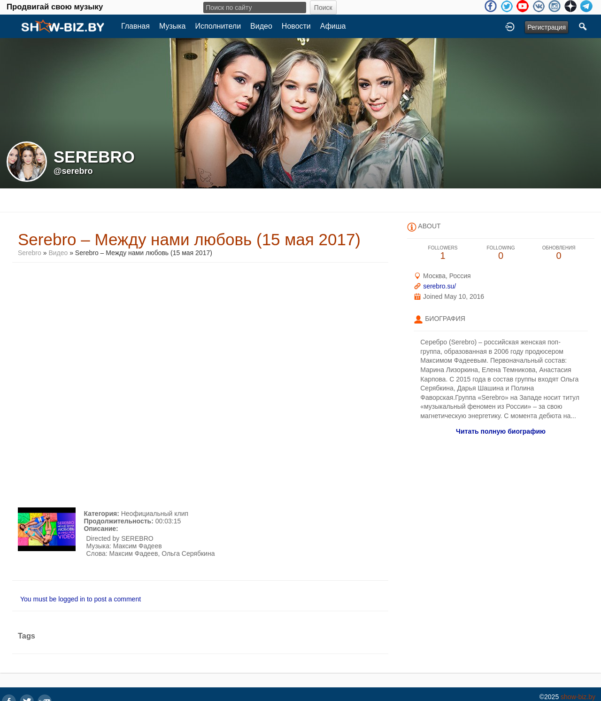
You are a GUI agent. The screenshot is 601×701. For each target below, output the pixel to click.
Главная (135, 26)
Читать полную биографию (501, 431)
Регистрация (546, 27)
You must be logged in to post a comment (80, 599)
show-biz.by (578, 697)
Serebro (30, 253)
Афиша (333, 26)
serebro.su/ (439, 286)
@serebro (73, 171)
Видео (261, 26)
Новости (296, 26)
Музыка (172, 26)
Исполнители (218, 26)
